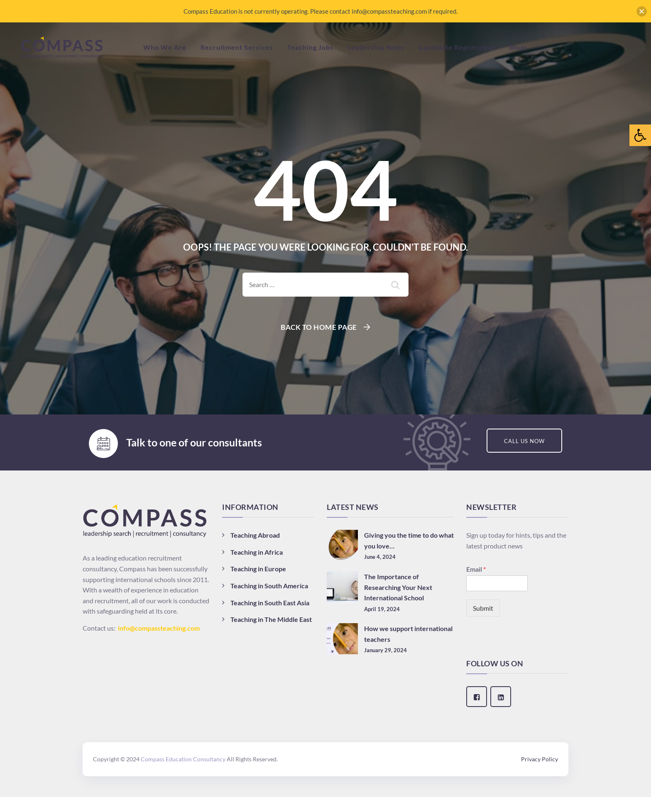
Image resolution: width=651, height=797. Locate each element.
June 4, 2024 (380, 556)
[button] (640, 135)
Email (476, 569)
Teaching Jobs (310, 47)
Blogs (518, 47)
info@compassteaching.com (159, 628)
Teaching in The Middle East (271, 619)
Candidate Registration (456, 47)
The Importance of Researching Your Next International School (398, 587)
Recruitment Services (237, 47)
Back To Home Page (319, 327)
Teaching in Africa (256, 552)
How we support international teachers (408, 633)
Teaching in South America (269, 586)
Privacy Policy (539, 759)
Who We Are (164, 47)
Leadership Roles (376, 47)
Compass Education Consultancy (183, 759)
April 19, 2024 (382, 609)
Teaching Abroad (255, 535)
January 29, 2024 (385, 650)
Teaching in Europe (258, 569)
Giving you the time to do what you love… (409, 540)
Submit (483, 608)
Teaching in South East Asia (269, 603)
